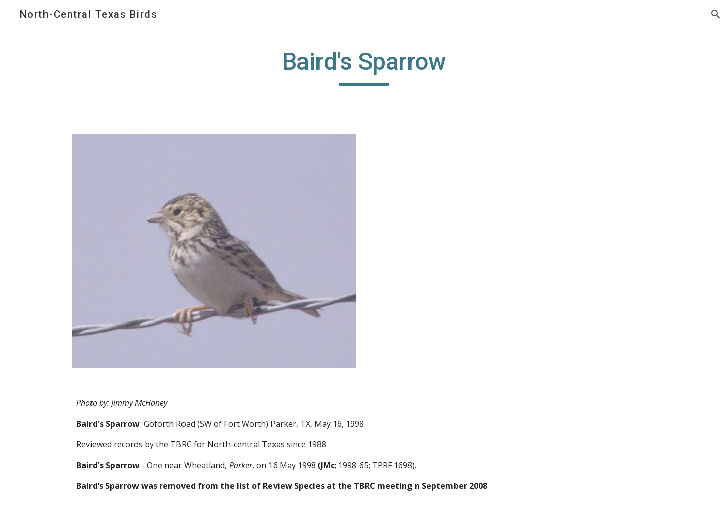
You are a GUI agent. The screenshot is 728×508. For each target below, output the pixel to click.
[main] (364, 66)
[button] (716, 14)
